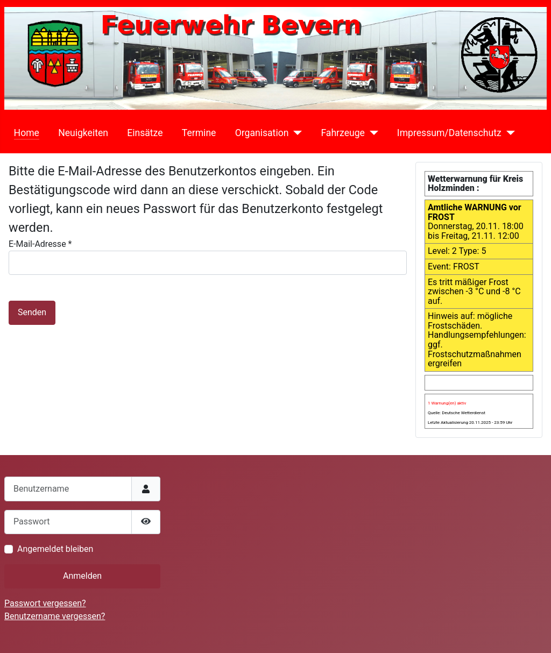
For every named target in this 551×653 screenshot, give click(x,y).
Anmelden (82, 576)
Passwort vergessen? (45, 603)
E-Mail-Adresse (40, 244)
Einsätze (145, 132)
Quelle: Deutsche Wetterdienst (456, 412)
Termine (199, 132)
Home (26, 132)
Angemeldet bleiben (55, 549)
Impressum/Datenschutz (449, 132)
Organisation (262, 132)
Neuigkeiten (83, 132)
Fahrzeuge (342, 132)
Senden (32, 312)
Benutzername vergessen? (54, 616)
